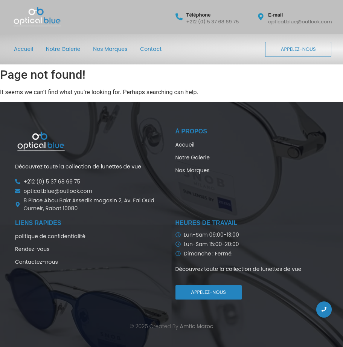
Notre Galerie (63, 49)
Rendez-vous (32, 249)
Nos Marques (110, 49)
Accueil (23, 49)
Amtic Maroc (196, 326)
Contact (151, 49)
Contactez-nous (36, 262)
